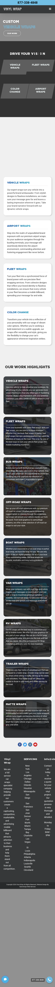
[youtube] (35, 745)
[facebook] (20, 745)
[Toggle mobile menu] (50, 9)
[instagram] (30, 745)
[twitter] (25, 745)
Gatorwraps (23, 887)
